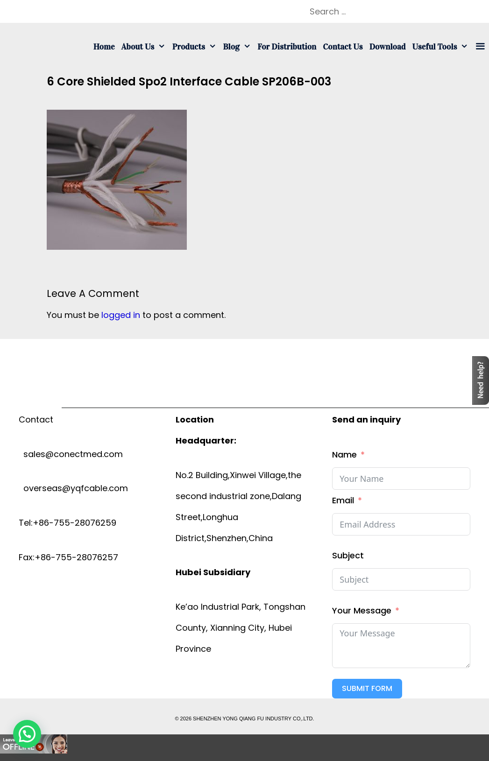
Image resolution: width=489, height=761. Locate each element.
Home (104, 47)
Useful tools (442, 46)
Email (343, 500)
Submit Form (367, 688)
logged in (120, 315)
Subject (348, 555)
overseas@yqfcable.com (73, 488)
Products (196, 46)
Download (387, 47)
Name (344, 454)
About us (145, 46)
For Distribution (286, 47)
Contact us (342, 47)
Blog (238, 46)
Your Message (361, 610)
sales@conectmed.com (71, 454)
